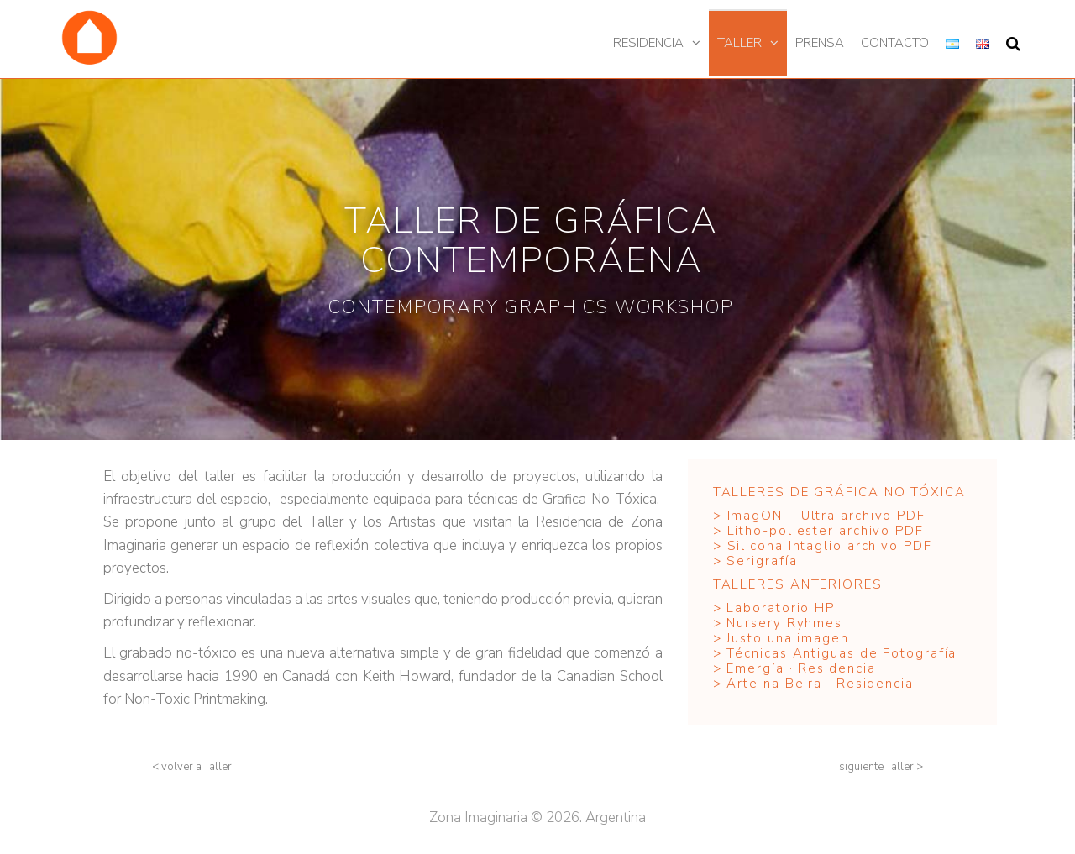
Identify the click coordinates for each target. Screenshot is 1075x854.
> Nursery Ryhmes (777, 623)
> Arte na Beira (770, 683)
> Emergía (748, 668)
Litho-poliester (781, 530)
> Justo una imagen (783, 638)
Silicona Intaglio (784, 545)
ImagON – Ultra (781, 515)
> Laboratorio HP (776, 608)
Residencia (648, 42)
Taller (739, 42)
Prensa (819, 42)
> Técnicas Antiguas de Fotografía (835, 653)
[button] (192, 767)
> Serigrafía (755, 561)
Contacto (895, 42)
